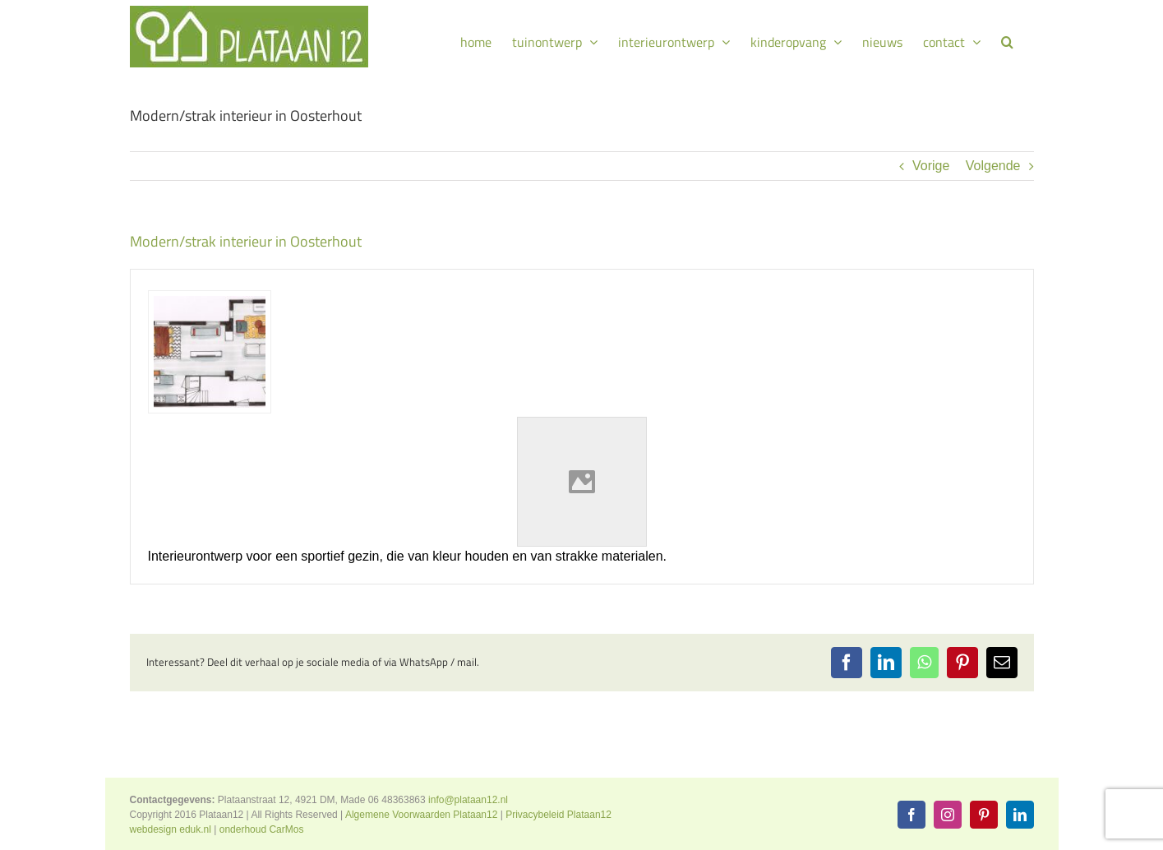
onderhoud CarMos (261, 829)
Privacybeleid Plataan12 (558, 814)
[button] (1007, 40)
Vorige (930, 166)
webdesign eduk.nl (170, 829)
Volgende (993, 166)
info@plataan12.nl (468, 800)
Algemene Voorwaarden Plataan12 (421, 814)
